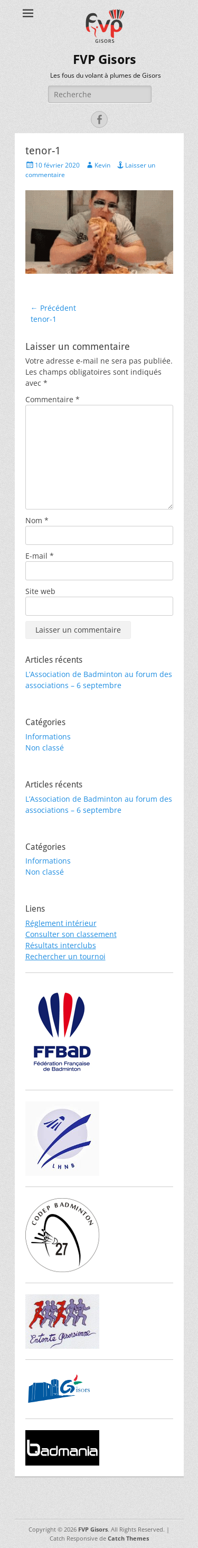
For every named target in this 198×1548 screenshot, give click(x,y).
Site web (40, 591)
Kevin (102, 165)
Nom (37, 520)
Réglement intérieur (61, 923)
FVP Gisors (104, 59)
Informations (48, 736)
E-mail (39, 556)
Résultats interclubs (60, 945)
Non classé (44, 748)
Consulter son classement (71, 934)
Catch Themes (128, 1538)
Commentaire (52, 399)
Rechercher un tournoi (65, 956)
